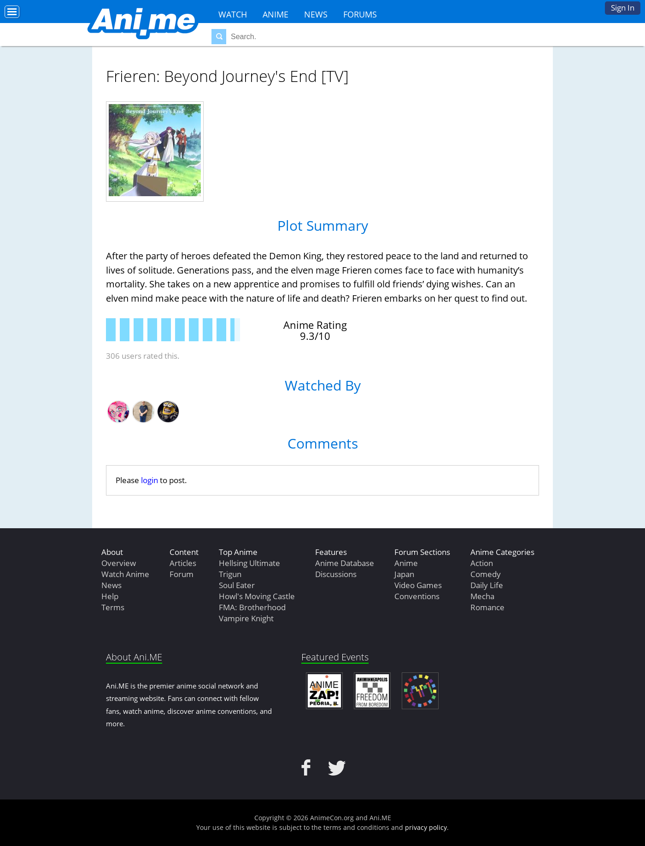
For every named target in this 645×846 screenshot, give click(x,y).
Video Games (418, 585)
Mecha (482, 596)
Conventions (417, 596)
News (316, 14)
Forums (360, 14)
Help (109, 596)
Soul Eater (237, 585)
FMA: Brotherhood (252, 607)
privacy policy (426, 827)
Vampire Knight (246, 618)
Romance (487, 607)
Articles (183, 563)
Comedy (485, 574)
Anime (275, 14)
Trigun (230, 574)
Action (481, 563)
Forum (182, 574)
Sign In (622, 7)
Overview (118, 563)
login (149, 480)
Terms (112, 607)
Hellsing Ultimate (249, 563)
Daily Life (486, 585)
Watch (232, 14)
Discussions (336, 574)
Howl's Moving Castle (257, 596)
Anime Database (344, 563)
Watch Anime (125, 574)
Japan (404, 574)
